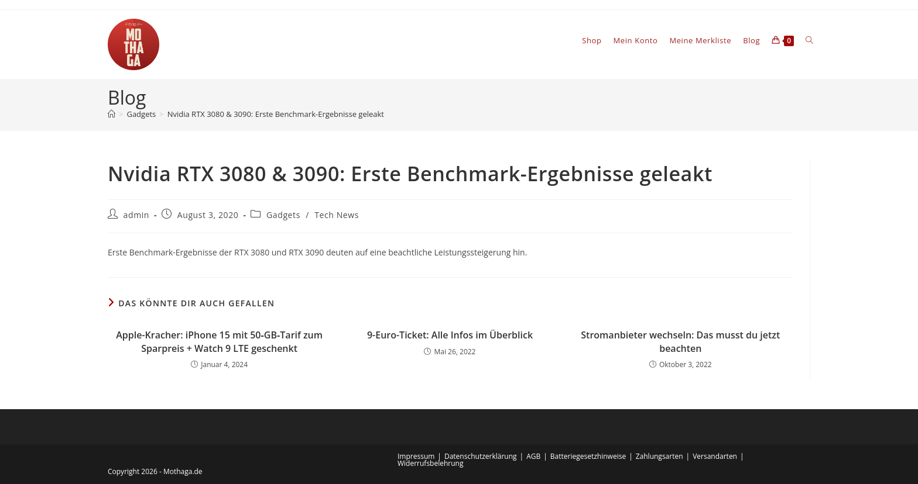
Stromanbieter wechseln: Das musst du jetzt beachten (680, 341)
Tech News (336, 214)
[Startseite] (111, 114)
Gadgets (283, 214)
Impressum (416, 456)
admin (136, 214)
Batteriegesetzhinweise (588, 456)
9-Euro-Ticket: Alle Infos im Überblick (450, 335)
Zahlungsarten (659, 456)
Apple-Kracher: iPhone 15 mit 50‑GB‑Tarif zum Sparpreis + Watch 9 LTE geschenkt (219, 341)
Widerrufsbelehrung (430, 463)
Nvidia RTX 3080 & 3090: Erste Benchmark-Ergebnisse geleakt (275, 114)
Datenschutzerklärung (480, 456)
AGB (533, 456)
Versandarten (715, 456)
